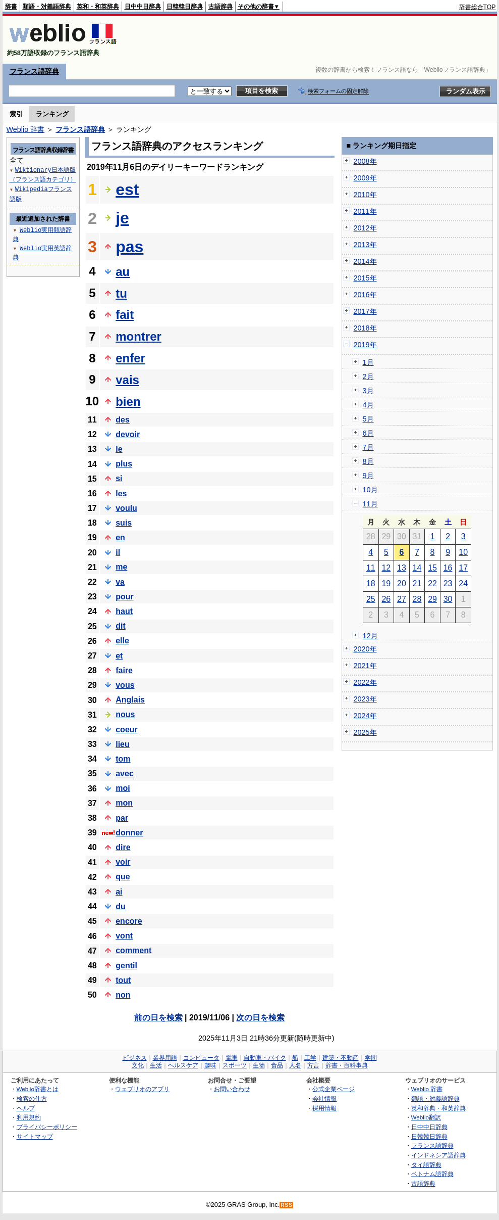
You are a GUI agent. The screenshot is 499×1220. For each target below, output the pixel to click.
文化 (138, 1065)
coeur (127, 729)
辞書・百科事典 (346, 1065)
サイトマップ (35, 1136)
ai (119, 891)
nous (125, 714)
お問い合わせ (232, 1089)
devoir (128, 434)
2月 (368, 376)
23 (448, 583)
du (121, 906)
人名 (295, 1065)
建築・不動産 (340, 1058)
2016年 (365, 295)
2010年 (365, 195)
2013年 (365, 245)
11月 (370, 504)
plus (124, 463)
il (118, 552)
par (122, 818)
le (119, 449)
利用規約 (29, 1117)
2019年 (365, 345)
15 (432, 568)
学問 (371, 1058)
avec (125, 773)
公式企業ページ (333, 1089)
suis (124, 523)
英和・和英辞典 (98, 7)
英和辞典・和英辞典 (438, 1108)
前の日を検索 (158, 1017)
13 (401, 568)
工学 (310, 1058)
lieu (123, 744)
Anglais (130, 699)
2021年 (365, 666)
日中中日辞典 (143, 7)
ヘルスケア (183, 1065)
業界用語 (165, 1058)
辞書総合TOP (477, 7)
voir (123, 862)
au (123, 271)
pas (129, 247)
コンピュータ (201, 1058)
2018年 (365, 328)
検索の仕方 (32, 1098)
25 (370, 599)
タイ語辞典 (426, 1164)
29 (432, 599)
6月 (368, 433)
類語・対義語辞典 (47, 7)
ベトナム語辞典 (432, 1173)
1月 (368, 362)
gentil (126, 965)
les (121, 493)
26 (386, 599)
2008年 (365, 161)
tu (121, 293)
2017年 (365, 311)
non (123, 995)
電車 (232, 1058)
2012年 (365, 228)
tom (123, 759)
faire (124, 670)
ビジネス (135, 1058)
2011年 (365, 211)
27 (401, 599)
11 (370, 568)
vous (125, 685)
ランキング (52, 114)
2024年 (365, 716)
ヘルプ (26, 1108)
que (123, 876)
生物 (259, 1065)
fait (125, 314)
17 (463, 568)
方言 (313, 1065)
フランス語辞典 (34, 71)
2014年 (365, 261)
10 (463, 552)
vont (124, 935)
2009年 (365, 178)
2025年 (365, 732)
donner (129, 832)
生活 (156, 1065)
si (119, 478)
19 (386, 583)
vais (127, 380)
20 (401, 583)
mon (124, 803)
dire (123, 847)
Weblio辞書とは (38, 1089)
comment (133, 950)
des (123, 419)
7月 (368, 447)
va (120, 582)
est (127, 189)
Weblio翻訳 (426, 1117)
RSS (287, 1205)
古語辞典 (220, 7)
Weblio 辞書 (26, 129)
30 (448, 599)
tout (123, 980)
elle (122, 640)
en (120, 537)
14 (417, 568)
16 (448, 568)
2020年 (365, 649)
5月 (368, 419)
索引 (16, 114)
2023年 (365, 699)
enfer (130, 358)
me (121, 566)
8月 (368, 461)
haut (124, 611)
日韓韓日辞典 (185, 7)
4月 (368, 405)
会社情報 (324, 1098)
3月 (368, 391)
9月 (368, 476)
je (122, 218)
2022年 (365, 682)
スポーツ (235, 1065)
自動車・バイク (265, 1058)
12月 (370, 636)
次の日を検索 (260, 1017)
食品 (277, 1065)
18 (370, 583)
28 (417, 599)
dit (121, 626)
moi (123, 788)
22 (432, 583)
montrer (138, 336)
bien (128, 401)
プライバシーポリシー (47, 1126)
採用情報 (324, 1108)
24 (463, 583)
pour (125, 596)
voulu (126, 508)
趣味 (210, 1065)
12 (386, 568)
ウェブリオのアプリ (142, 1089)
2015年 (365, 278)
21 (417, 583)
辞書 (11, 7)
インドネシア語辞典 (438, 1155)
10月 (370, 490)
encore (129, 921)
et (119, 655)
